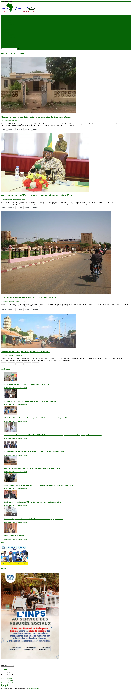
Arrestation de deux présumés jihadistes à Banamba (25, 351)
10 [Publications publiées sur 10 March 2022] (7, 679)
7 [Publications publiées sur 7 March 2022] (1, 679)
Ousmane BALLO (12, 121)
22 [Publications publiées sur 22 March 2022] (3, 683)
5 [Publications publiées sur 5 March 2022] (10, 677)
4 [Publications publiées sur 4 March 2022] (8, 677)
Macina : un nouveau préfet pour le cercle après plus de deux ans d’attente (36, 117)
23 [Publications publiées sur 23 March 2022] (5, 683)
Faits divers (11, 37)
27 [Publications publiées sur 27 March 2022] (12, 683)
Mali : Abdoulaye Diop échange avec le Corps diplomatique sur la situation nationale (35, 451)
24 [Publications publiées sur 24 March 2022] (7, 683)
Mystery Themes (34, 688)
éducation (11, 34)
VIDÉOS (7, 40)
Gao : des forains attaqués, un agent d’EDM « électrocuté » (28, 297)
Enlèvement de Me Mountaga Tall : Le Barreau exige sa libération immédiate (32, 502)
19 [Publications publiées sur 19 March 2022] (11, 681)
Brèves (6, 26)
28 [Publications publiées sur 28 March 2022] (1, 685)
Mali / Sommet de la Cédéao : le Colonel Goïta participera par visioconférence (37, 195)
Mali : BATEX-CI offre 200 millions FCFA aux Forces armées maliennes (30, 401)
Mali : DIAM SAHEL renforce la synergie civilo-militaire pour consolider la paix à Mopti (37, 418)
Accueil (6, 16)
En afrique (11, 22)
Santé (6, 31)
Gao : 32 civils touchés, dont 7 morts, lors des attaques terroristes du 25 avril (32, 468)
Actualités (7, 17)
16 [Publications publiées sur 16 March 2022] (5, 681)
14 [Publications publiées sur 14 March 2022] (1, 681)
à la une (10, 19)
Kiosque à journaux (10, 42)
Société (6, 32)
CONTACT (7, 44)
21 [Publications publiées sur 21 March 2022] (1, 683)
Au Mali (10, 21)
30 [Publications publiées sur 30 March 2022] (5, 685)
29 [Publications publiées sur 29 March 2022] (3, 685)
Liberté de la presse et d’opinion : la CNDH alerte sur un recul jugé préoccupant (33, 519)
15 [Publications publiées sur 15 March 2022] (3, 681)
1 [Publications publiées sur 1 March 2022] (3, 677)
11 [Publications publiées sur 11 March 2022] (9, 679)
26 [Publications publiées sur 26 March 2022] (11, 683)
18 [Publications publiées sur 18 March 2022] (9, 681)
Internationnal (12, 24)
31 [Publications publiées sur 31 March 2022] (7, 685)
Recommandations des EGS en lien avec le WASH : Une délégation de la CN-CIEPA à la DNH (38, 485)
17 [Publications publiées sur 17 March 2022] (7, 681)
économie (7, 27)
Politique (7, 29)
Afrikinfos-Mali (22, 388)
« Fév (2, 687)
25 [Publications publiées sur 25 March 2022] (9, 683)
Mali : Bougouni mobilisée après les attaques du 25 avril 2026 (26, 384)
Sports (6, 39)
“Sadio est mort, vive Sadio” (14, 536)
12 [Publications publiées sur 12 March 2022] (11, 679)
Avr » (6, 687)
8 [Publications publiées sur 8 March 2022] (3, 679)
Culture (10, 35)
